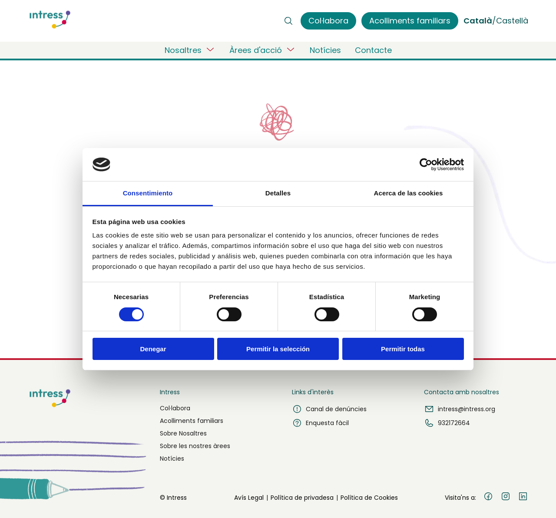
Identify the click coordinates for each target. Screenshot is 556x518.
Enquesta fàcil (320, 423)
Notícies (325, 50)
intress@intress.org (459, 409)
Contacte (373, 50)
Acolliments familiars (191, 420)
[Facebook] (488, 497)
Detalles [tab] (278, 193)
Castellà (512, 20)
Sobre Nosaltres (183, 433)
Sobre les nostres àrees (195, 446)
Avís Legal (249, 497)
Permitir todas (403, 349)
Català (477, 20)
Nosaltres (190, 50)
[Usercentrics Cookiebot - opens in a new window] (426, 164)
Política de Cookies (369, 497)
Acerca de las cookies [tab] (408, 193)
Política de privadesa (302, 497)
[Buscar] (288, 21)
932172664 (447, 423)
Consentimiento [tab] (148, 193)
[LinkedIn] (523, 497)
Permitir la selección (278, 349)
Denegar (153, 349)
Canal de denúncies (329, 409)
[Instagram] (505, 497)
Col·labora (175, 408)
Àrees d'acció (262, 50)
